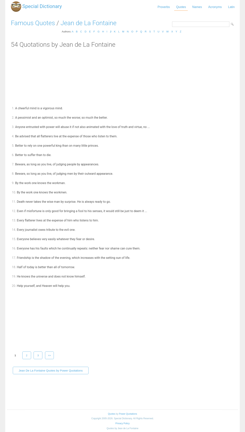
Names (197, 7)
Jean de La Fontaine (88, 23)
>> (49, 355)
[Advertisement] (122, 77)
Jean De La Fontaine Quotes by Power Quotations (51, 370)
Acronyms (215, 7)
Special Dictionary (42, 6)
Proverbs (164, 7)
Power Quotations (128, 414)
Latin (231, 7)
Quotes (181, 7)
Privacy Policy (122, 423)
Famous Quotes (33, 23)
